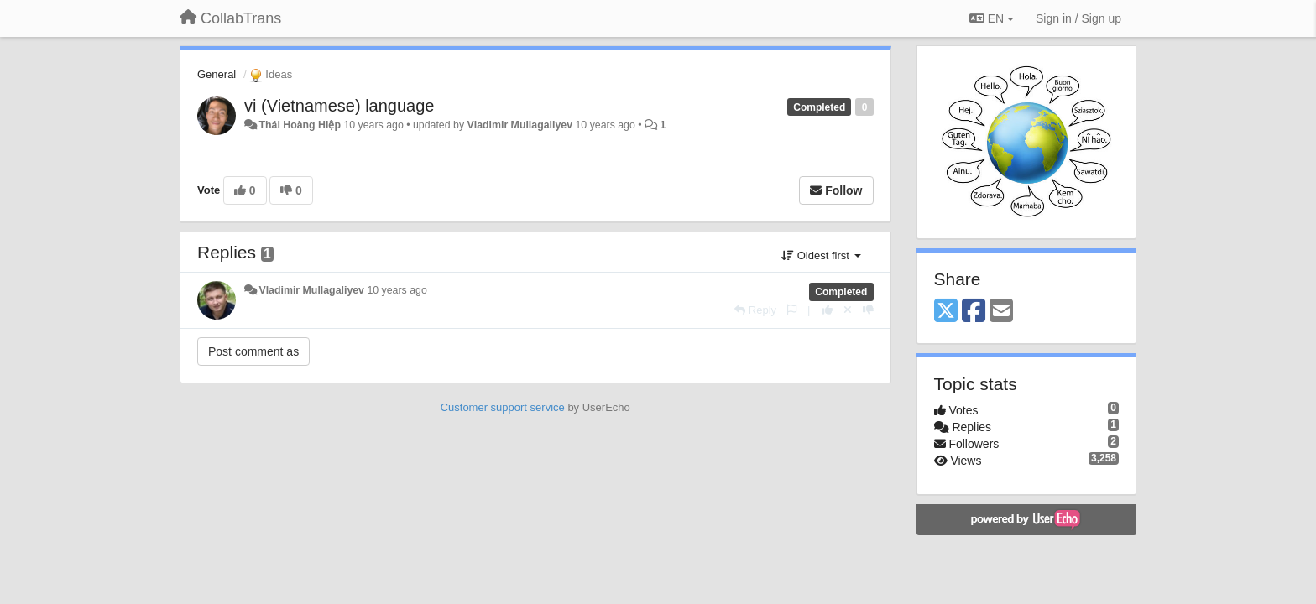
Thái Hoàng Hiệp (299, 125)
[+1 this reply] (827, 310)
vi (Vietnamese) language (339, 105)
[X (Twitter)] (946, 311)
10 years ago (396, 290)
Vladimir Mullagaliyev (519, 125)
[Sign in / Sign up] (1078, 18)
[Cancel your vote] (847, 310)
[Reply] (755, 310)
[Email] (1001, 311)
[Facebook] (973, 311)
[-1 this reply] (868, 310)
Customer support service (503, 407)
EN (991, 18)
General (216, 74)
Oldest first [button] (820, 255)
